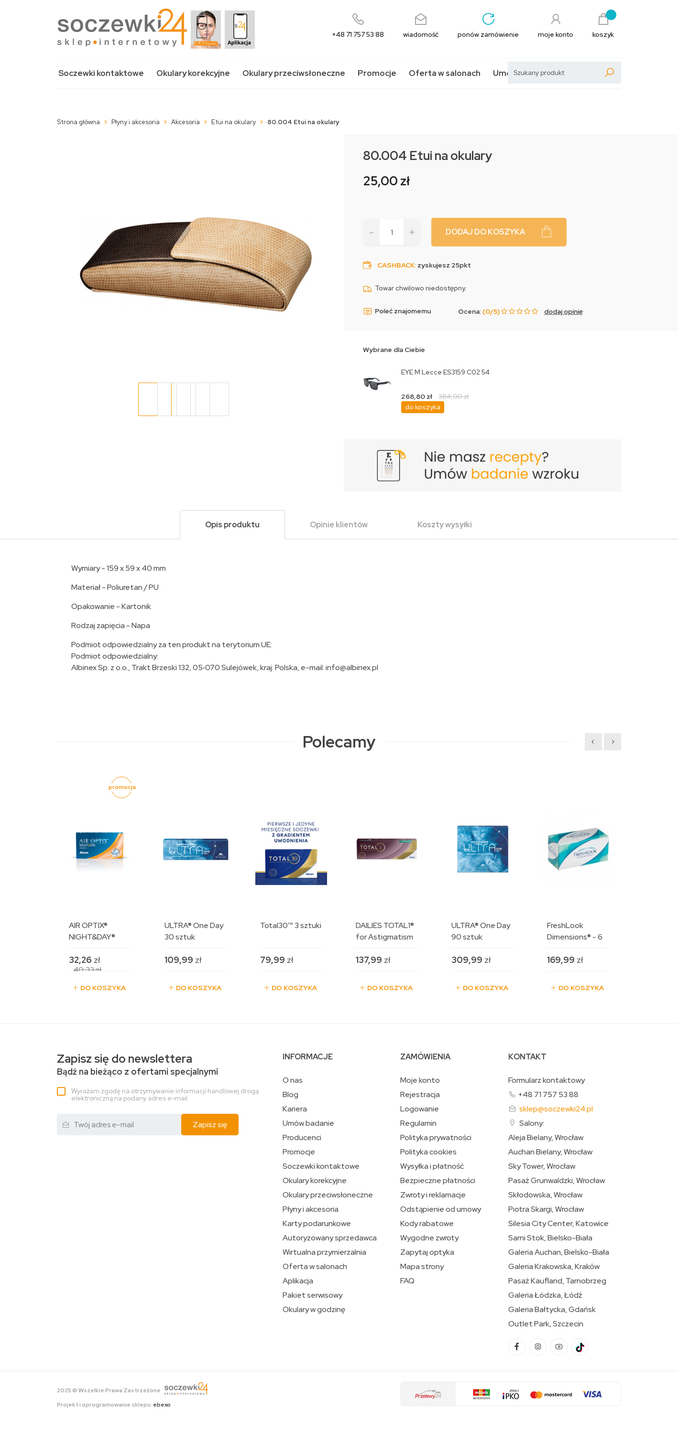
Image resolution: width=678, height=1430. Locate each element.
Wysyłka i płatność (432, 1166)
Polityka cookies (428, 1152)
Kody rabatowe (427, 1223)
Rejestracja (420, 1094)
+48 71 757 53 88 (548, 1094)
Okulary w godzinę (314, 1309)
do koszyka (422, 407)
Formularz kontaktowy (546, 1080)
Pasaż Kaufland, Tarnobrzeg (557, 1281)
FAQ (407, 1281)
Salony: (531, 1123)
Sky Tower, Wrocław (541, 1166)
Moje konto (420, 1080)
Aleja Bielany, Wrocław (545, 1137)
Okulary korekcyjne (193, 73)
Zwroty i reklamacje (433, 1195)
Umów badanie (308, 1123)
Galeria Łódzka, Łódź (545, 1295)
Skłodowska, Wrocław (545, 1195)
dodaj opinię (563, 311)
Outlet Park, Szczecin (545, 1324)
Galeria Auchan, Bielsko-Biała (558, 1252)
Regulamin (418, 1123)
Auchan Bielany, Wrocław (550, 1152)
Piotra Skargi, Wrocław (546, 1209)
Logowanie (419, 1109)
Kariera (295, 1109)
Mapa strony (422, 1266)
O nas (293, 1080)
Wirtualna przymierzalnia (324, 1252)
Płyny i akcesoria (311, 1209)
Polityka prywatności (435, 1137)
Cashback (396, 265)
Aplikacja (298, 1281)
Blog (290, 1094)
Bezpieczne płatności (437, 1180)
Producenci (302, 1137)
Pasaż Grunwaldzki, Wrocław (556, 1180)
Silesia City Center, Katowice (558, 1223)
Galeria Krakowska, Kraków (554, 1266)
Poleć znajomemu (397, 311)
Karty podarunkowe (317, 1223)
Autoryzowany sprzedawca (330, 1238)
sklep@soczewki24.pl (556, 1109)
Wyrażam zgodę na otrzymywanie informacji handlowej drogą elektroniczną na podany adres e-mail (165, 1094)
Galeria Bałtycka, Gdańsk (552, 1309)
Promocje (377, 73)
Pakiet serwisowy (312, 1295)
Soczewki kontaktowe (101, 73)
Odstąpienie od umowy (440, 1209)
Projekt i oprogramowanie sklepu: (114, 1405)
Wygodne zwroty (429, 1238)
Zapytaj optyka (427, 1252)
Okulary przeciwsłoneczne (294, 73)
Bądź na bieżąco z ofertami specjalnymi (137, 1065)
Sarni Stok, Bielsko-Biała (550, 1238)
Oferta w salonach (444, 73)
